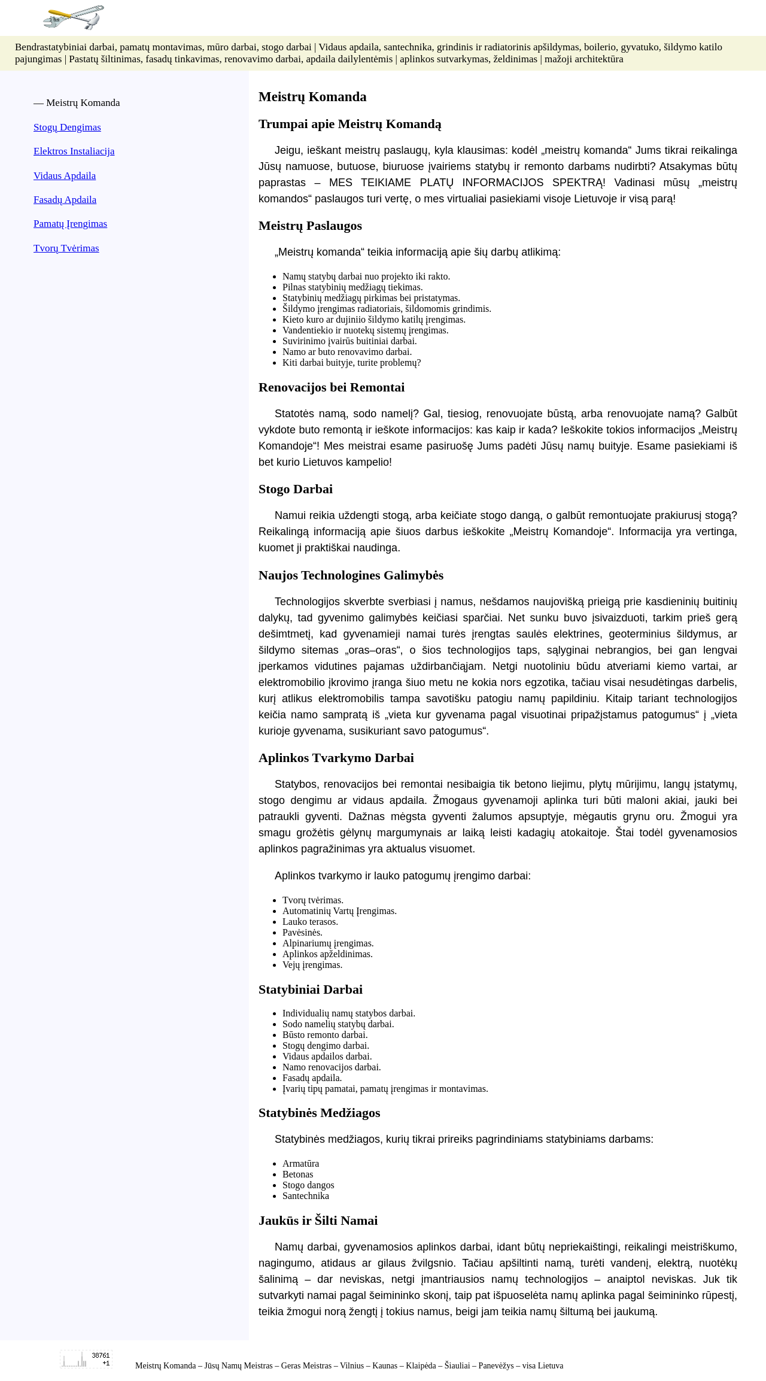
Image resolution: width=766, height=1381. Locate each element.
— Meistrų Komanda (77, 102)
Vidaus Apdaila (65, 175)
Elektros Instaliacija (74, 151)
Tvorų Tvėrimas (66, 248)
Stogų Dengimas (67, 127)
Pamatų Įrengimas (70, 223)
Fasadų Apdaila (65, 199)
